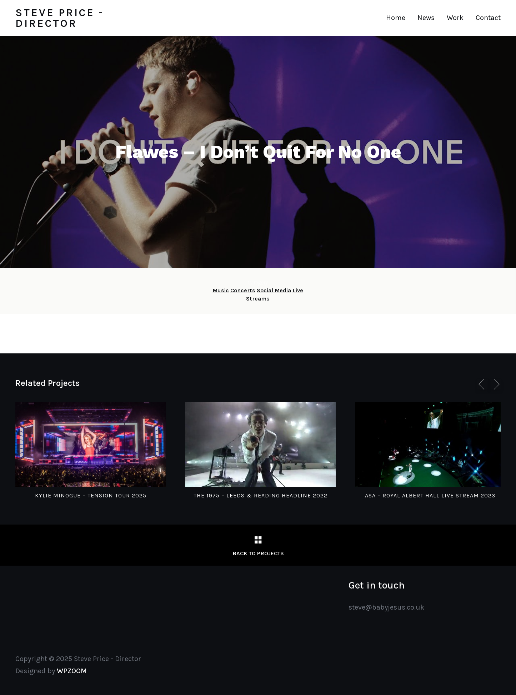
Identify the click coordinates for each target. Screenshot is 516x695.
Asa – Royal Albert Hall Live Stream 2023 (430, 495)
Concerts (242, 290)
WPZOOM (72, 671)
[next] (495, 384)
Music (220, 290)
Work (455, 18)
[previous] (482, 384)
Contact (488, 18)
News (426, 18)
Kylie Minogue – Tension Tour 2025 (90, 495)
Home (395, 18)
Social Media (274, 290)
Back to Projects (258, 553)
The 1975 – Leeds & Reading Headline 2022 (260, 495)
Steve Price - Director (59, 18)
